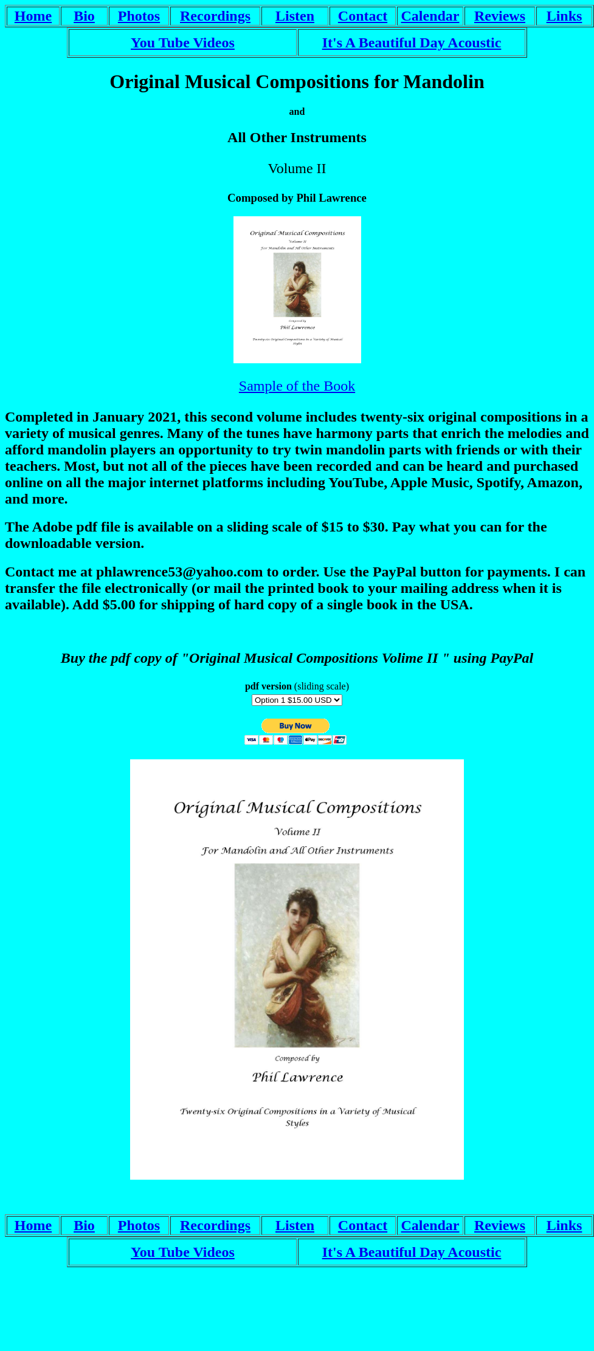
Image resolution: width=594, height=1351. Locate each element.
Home (33, 16)
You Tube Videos (183, 42)
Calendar (430, 16)
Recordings (215, 16)
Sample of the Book (297, 386)
